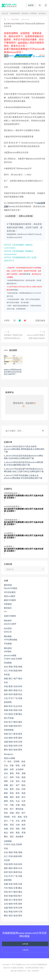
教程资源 (25, 13)
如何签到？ (24, 42)
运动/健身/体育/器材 (13, 737)
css (5, 611)
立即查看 (25, 944)
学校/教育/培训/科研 (13, 686)
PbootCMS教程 (10, 588)
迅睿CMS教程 (10, 616)
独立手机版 (9, 718)
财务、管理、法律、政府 (14, 824)
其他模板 (8, 662)
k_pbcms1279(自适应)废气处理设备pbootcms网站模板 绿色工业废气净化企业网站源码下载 (24, 470)
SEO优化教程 (10, 592)
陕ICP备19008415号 (18, 971)
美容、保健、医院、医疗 (14, 813)
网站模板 (8, 636)
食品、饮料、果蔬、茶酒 (14, 832)
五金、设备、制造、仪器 (14, 765)
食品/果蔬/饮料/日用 (13, 745)
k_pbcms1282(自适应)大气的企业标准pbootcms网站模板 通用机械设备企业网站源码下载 (24, 449)
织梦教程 (33, 13)
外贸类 (7, 860)
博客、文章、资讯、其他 (14, 781)
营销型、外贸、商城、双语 (15, 817)
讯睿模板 (8, 841)
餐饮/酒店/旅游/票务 (13, 749)
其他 (6, 848)
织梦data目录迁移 (25, 216)
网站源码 (8, 648)
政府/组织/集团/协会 (13, 694)
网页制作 (8, 608)
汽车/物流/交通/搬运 (13, 714)
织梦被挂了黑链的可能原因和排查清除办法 (13, 336)
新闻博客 (8, 702)
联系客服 (14, 290)
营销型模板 (9, 730)
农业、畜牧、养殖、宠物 (14, 773)
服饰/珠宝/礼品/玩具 (13, 706)
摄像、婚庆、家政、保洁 (14, 797)
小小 (7, 19)
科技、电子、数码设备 (14, 809)
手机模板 (8, 643)
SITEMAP (35, 971)
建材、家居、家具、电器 (14, 793)
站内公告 (8, 631)
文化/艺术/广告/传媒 (13, 698)
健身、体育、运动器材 (14, 769)
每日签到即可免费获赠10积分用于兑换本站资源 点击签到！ (23, 496)
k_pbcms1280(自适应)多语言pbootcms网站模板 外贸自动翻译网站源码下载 (23, 463)
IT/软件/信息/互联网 (13, 658)
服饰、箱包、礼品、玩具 (14, 801)
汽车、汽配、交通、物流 (14, 805)
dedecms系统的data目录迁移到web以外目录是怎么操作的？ (13, 371)
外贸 (6, 682)
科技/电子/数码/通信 (13, 722)
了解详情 (25, 950)
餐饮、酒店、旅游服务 (14, 836)
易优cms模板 (9, 758)
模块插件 (8, 620)
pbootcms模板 (10, 655)
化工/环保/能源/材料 (13, 670)
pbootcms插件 (10, 624)
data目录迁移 (10, 216)
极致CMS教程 (10, 600)
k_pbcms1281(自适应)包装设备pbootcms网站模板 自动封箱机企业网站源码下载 (23, 456)
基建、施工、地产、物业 (14, 785)
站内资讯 (8, 628)
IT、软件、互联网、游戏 (14, 761)
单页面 (7, 674)
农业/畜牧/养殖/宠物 (13, 666)
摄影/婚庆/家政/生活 (13, 690)
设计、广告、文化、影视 (14, 820)
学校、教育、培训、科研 (14, 789)
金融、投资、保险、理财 (14, 828)
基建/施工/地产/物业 (13, 678)
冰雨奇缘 (8, 493)
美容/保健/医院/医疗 (13, 726)
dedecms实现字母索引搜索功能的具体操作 (36, 336)
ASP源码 (7, 651)
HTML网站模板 (10, 639)
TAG (29, 971)
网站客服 (27, 274)
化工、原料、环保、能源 (14, 777)
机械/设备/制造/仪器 (13, 710)
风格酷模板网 (15, 13)
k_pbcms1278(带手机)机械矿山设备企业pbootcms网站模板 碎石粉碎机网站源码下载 (23, 476)
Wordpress (8, 754)
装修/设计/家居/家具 (13, 734)
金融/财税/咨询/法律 (13, 741)
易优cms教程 (9, 596)
